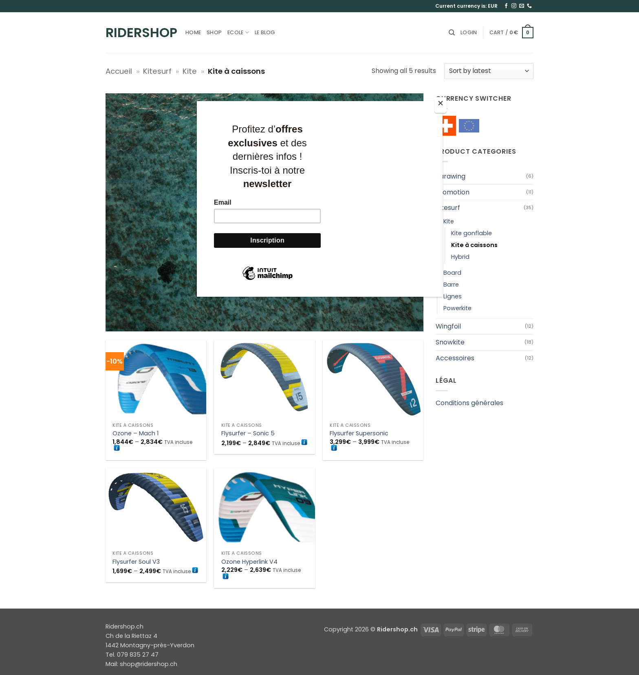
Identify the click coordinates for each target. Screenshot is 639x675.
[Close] (440, 105)
